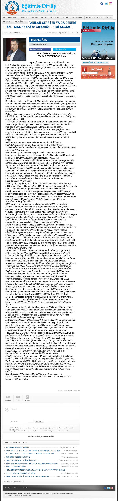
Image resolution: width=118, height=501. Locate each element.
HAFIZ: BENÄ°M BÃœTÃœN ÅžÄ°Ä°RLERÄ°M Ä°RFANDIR (27, 476)
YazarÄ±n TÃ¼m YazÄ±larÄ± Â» (14, 481)
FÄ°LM (43, 17)
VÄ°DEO (109, 17)
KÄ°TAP (35, 17)
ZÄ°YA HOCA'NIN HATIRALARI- (17, 447)
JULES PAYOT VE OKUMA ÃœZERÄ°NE (21, 473)
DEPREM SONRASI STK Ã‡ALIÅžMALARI (21, 460)
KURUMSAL (12, 17)
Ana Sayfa (8, 32)
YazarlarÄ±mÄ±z (89, 62)
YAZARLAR (24, 17)
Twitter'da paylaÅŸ (60, 49)
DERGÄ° (66, 17)
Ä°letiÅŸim (26, 487)
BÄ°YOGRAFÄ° (77, 17)
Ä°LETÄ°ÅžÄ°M (19, 22)
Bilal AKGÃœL (18, 32)
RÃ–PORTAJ (54, 17)
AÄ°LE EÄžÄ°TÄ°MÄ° (94, 17)
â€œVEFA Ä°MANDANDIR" (16, 467)
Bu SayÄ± (86, 30)
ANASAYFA (4, 17)
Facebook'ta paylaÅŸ (36, 49)
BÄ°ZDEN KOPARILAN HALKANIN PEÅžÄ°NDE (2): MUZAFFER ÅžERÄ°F (33, 451)
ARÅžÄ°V (6, 22)
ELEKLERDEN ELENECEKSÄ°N (18, 457)
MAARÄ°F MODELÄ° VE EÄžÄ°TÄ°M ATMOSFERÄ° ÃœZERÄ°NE (30, 454)
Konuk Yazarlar (102, 62)
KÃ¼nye (16, 487)
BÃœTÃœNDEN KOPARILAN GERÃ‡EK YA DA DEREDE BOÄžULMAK (32, 463)
